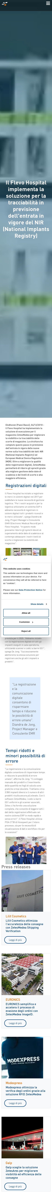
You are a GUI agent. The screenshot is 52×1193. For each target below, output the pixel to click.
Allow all (26, 613)
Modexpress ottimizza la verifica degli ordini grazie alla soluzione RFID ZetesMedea (25, 1090)
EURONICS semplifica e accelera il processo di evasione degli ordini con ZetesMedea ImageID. (22, 1009)
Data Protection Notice (31, 590)
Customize (26, 622)
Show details (37, 604)
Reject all (26, 631)
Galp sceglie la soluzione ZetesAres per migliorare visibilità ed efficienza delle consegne (23, 1172)
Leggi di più (15, 939)
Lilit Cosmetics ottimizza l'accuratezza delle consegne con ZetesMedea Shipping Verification (24, 926)
